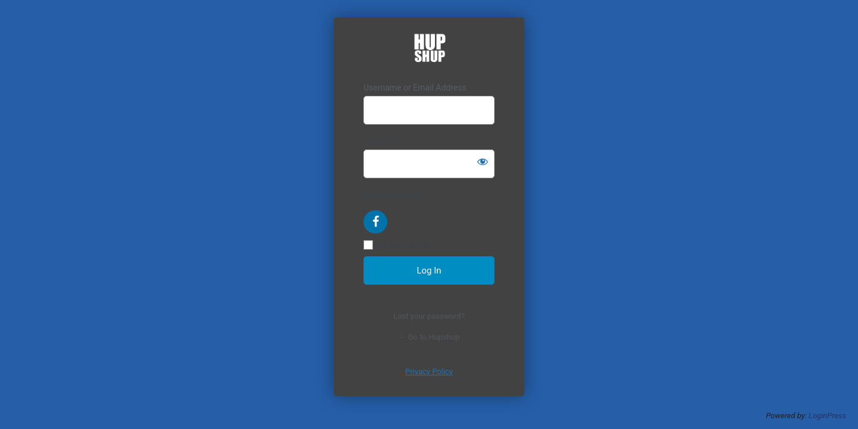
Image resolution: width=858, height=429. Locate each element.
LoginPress (827, 415)
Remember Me (404, 245)
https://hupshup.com (429, 50)
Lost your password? (429, 316)
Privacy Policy (429, 371)
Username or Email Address (415, 87)
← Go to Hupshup (429, 336)
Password (381, 141)
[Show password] (483, 161)
